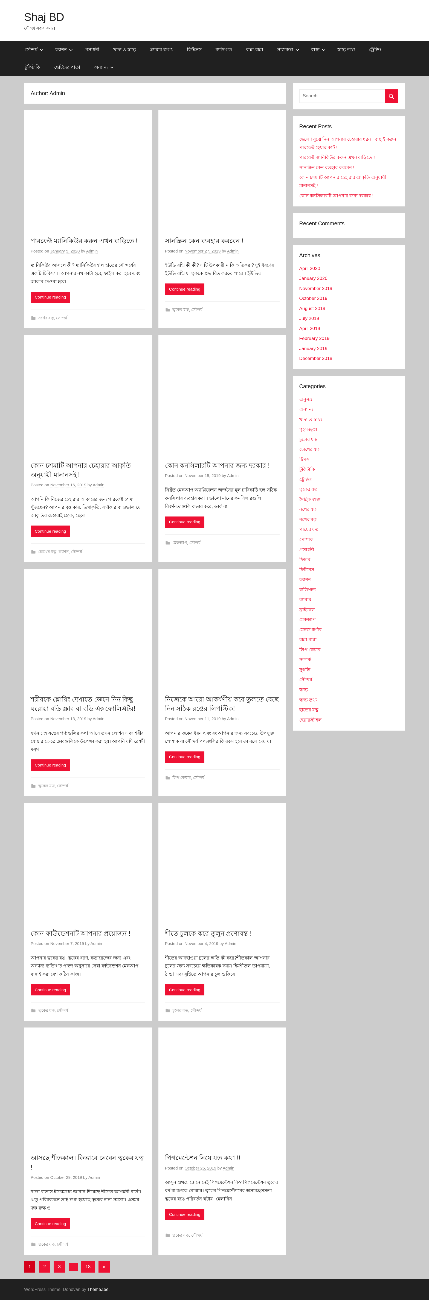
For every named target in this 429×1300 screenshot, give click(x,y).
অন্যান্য (104, 67)
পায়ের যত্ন (308, 529)
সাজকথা (288, 49)
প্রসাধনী (92, 49)
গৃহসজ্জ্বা (308, 429)
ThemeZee (97, 1289)
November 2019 (315, 288)
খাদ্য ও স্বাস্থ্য (124, 49)
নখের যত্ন (46, 318)
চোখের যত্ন (47, 551)
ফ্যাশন (64, 49)
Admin (92, 251)
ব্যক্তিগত (224, 49)
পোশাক (306, 539)
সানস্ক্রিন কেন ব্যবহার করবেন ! (204, 241)
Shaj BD (44, 17)
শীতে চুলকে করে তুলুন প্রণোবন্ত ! (208, 933)
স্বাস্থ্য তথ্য (346, 49)
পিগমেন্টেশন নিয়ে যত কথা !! (202, 1158)
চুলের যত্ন (180, 1010)
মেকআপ (179, 542)
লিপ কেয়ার (181, 777)
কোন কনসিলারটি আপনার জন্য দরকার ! (217, 465)
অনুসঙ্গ (305, 399)
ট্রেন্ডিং (375, 49)
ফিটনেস (194, 49)
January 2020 (313, 278)
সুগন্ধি (304, 669)
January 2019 (313, 348)
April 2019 (309, 328)
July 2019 (309, 318)
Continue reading (50, 297)
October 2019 (313, 298)
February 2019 (314, 338)
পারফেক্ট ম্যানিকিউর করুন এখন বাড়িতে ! (84, 241)
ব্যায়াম (305, 599)
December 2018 (315, 358)
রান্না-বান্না (254, 49)
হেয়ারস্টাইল (310, 720)
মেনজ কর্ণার (310, 629)
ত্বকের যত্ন (180, 309)
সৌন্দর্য (34, 49)
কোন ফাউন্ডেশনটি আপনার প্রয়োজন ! (80, 933)
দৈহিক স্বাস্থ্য (310, 499)
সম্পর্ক (305, 659)
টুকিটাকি (32, 67)
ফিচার (304, 559)
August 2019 (312, 308)
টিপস (304, 459)
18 (88, 1266)
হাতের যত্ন (308, 710)
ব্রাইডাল (307, 609)
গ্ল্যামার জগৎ (161, 49)
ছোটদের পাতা (67, 67)
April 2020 (309, 268)
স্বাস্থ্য (318, 49)
